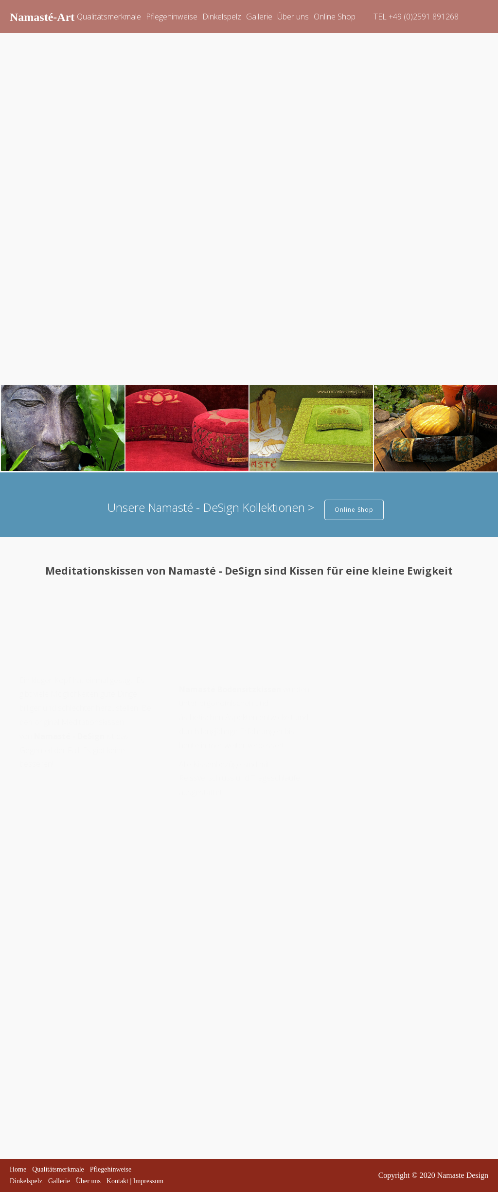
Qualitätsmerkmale (109, 16)
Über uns (293, 16)
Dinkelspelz (221, 16)
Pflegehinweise (171, 16)
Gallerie (259, 16)
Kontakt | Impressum (135, 1181)
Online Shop (335, 16)
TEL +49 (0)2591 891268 (416, 16)
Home (18, 1169)
